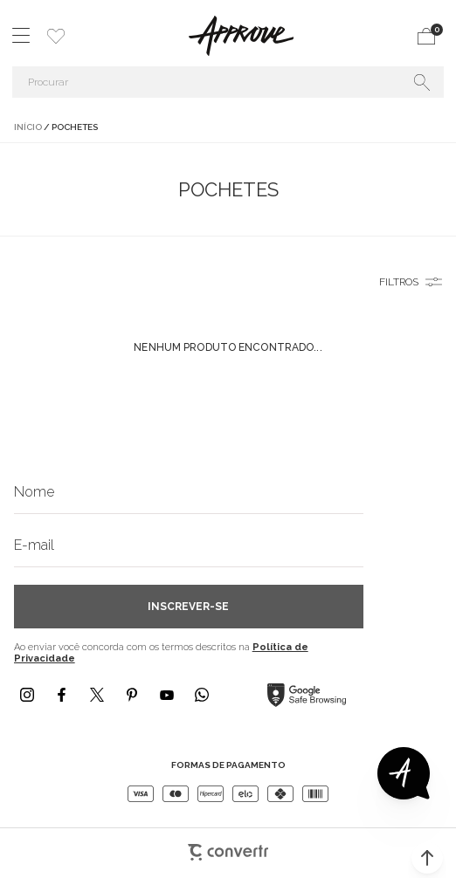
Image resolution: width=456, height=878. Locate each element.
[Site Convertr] (228, 844)
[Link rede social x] (97, 695)
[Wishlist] (55, 35)
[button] (427, 858)
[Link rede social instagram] (27, 695)
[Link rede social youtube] (167, 695)
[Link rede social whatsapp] (202, 695)
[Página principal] (241, 36)
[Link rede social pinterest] (132, 695)
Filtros (398, 282)
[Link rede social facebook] (62, 695)
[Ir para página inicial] (28, 127)
